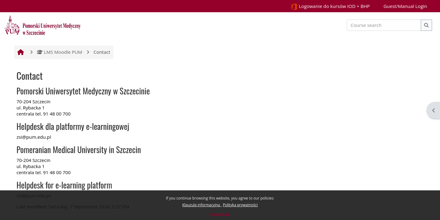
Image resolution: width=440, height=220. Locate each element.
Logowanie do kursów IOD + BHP (330, 6)
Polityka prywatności (240, 204)
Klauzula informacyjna (201, 204)
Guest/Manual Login (405, 6)
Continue (220, 214)
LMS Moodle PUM (59, 52)
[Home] (42, 24)
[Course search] (384, 25)
